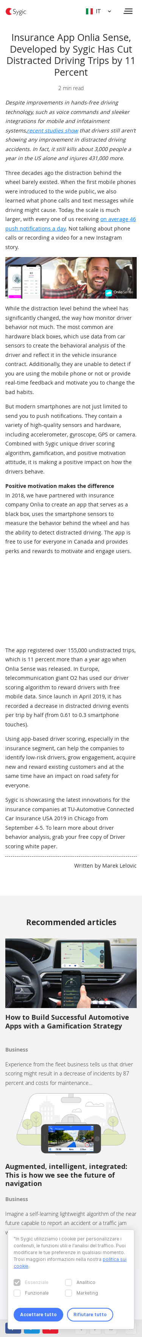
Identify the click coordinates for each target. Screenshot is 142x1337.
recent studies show (52, 130)
